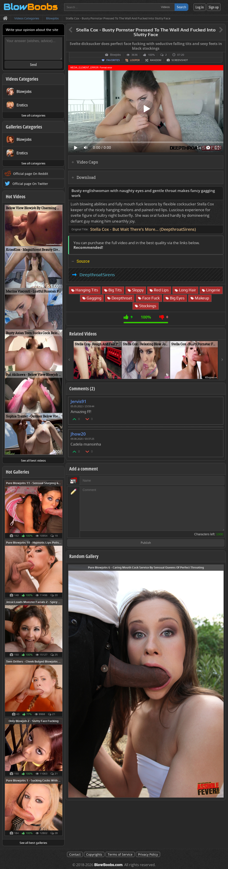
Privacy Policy (148, 854)
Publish (146, 543)
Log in (199, 7)
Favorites (113, 60)
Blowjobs (115, 54)
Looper (135, 60)
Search (181, 7)
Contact (75, 854)
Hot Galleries (17, 472)
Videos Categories (22, 79)
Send (33, 64)
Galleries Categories (24, 127)
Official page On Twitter (30, 184)
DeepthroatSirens (97, 274)
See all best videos (33, 460)
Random (155, 60)
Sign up (214, 7)
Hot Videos (15, 196)
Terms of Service (120, 854)
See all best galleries (33, 842)
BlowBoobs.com (108, 865)
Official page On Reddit (30, 174)
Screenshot (179, 60)
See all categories (33, 115)
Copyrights (94, 854)
